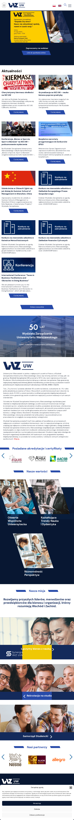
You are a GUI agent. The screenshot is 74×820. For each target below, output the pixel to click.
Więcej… (17, 439)
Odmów (37, 809)
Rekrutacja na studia (37, 695)
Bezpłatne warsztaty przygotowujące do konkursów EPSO (53, 142)
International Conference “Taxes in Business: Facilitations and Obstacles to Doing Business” (18, 278)
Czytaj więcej (18, 112)
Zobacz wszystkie (37, 307)
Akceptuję (37, 803)
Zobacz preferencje (37, 815)
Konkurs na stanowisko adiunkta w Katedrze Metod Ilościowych (18, 239)
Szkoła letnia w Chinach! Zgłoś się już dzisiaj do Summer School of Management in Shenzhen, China (17, 191)
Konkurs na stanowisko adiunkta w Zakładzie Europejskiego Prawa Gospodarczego (55, 191)
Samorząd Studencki (38, 736)
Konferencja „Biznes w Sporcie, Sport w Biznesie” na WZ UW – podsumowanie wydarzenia (16, 142)
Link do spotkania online (36, 53)
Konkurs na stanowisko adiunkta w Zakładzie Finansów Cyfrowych (55, 239)
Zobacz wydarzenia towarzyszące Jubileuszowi (37, 344)
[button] (71, 787)
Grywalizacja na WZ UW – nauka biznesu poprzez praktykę (53, 93)
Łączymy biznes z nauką (36, 648)
